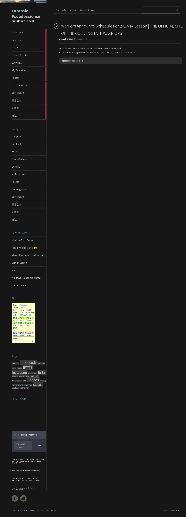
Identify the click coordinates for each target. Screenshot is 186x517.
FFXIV (15, 151)
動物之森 (17, 204)
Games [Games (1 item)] (19, 368)
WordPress (51, 510)
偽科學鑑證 (18, 197)
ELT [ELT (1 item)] (18, 363)
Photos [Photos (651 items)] (33, 379)
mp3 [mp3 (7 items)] (32, 376)
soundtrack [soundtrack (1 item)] (28, 385)
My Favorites (18, 174)
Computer (17, 136)
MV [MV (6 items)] (37, 376)
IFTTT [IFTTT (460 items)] (28, 367)
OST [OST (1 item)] (24, 381)
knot (14, 270)
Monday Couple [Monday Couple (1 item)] (24, 376)
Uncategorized (19, 189)
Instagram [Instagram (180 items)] (19, 372)
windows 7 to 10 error (23, 240)
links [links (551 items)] (42, 372)
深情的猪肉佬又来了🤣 (24, 247)
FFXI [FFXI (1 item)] (39, 363)
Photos (15, 181)
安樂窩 (15, 212)
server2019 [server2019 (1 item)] (19, 385)
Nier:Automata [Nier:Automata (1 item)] (17, 381)
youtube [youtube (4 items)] (15, 388)
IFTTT (80, 60)
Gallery (73, 10)
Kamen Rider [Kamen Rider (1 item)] (32, 373)
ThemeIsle (174, 510)
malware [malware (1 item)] (15, 376)
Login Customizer (87, 10)
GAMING (16, 166)
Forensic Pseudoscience (26, 13)
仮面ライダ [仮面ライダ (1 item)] (24, 388)
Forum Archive (19, 159)
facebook (17, 144)
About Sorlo (61, 10)
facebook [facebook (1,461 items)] (28, 362)
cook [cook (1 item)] (13, 363)
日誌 (14, 219)
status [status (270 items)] (37, 384)
